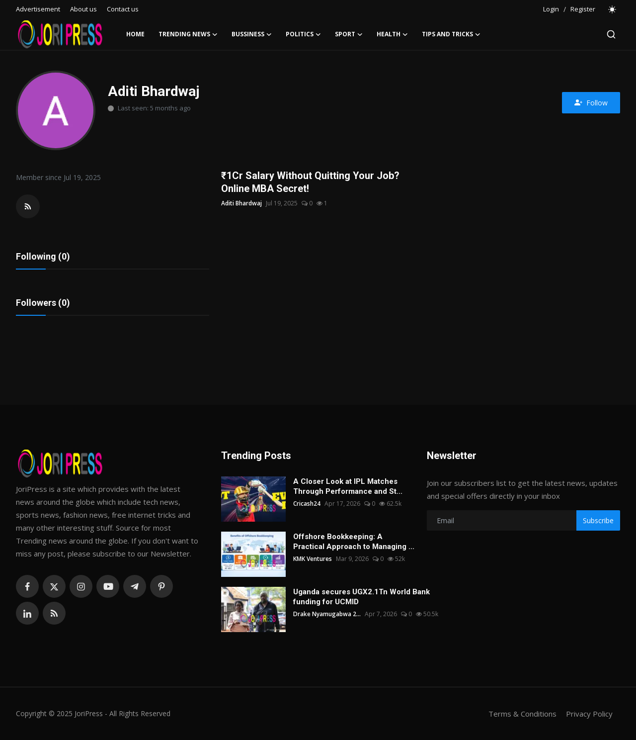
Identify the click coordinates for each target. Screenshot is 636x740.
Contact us (123, 8)
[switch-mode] (612, 9)
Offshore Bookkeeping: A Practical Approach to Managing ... (353, 541)
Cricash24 (306, 503)
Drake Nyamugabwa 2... (327, 614)
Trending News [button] (188, 34)
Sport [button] (349, 34)
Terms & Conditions (522, 714)
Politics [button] (303, 34)
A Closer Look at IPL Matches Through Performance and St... (347, 486)
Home (135, 34)
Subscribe (598, 520)
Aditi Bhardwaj (241, 203)
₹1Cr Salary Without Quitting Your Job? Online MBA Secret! (310, 182)
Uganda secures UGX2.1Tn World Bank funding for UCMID (361, 596)
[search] (611, 34)
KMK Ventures (312, 559)
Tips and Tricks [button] (451, 34)
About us (83, 8)
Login (551, 8)
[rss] (54, 613)
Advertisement (38, 8)
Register (582, 8)
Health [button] (392, 34)
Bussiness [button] (252, 34)
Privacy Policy (589, 714)
